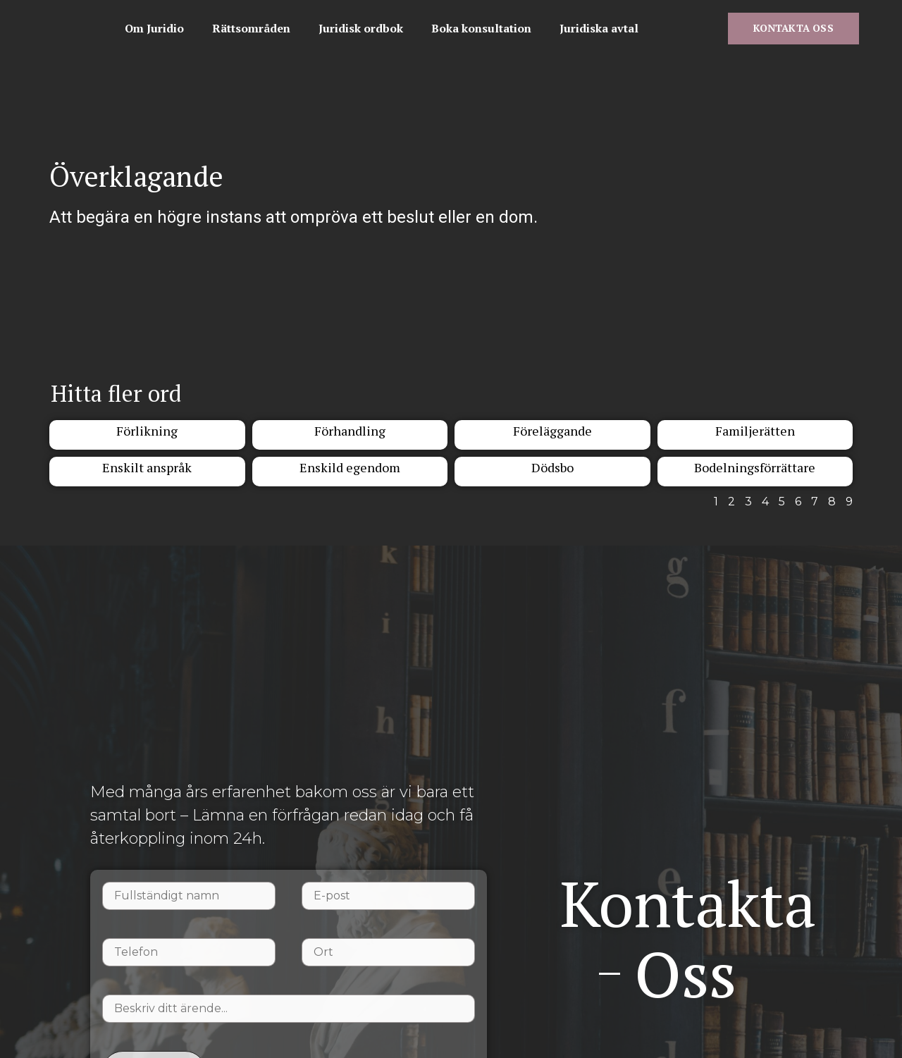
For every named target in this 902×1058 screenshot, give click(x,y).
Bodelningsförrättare (754, 475)
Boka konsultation (635, 16)
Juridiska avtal (317, 48)
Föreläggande (552, 439)
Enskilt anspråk (147, 475)
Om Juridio (308, 16)
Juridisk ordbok (514, 16)
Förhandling (349, 439)
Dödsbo (552, 475)
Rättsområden (405, 16)
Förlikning (147, 439)
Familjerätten (755, 439)
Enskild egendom (349, 475)
